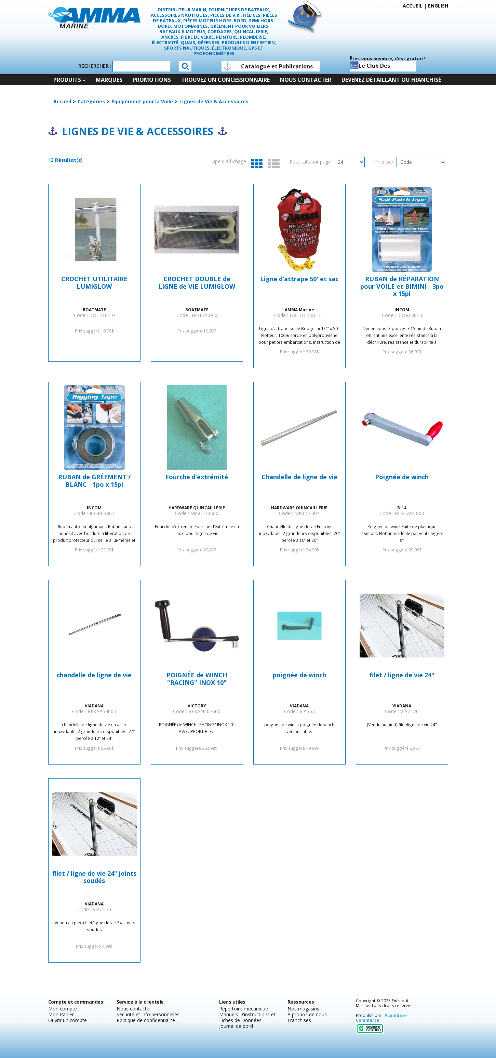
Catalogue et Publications (277, 66)
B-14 (401, 507)
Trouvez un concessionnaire (225, 79)
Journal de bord (236, 1026)
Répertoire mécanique (243, 1008)
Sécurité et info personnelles (148, 1014)
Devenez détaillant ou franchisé (391, 79)
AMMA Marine (299, 309)
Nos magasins (303, 1008)
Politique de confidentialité (146, 1020)
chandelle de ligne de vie (94, 675)
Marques (109, 79)
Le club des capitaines (370, 66)
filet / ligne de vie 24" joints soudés (94, 877)
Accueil (413, 5)
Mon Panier (61, 1014)
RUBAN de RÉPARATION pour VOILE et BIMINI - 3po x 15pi (402, 286)
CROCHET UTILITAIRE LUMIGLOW (94, 282)
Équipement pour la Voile (142, 101)
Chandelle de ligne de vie (299, 477)
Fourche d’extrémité (196, 477)
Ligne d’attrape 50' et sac (299, 279)
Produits (69, 79)
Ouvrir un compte (67, 1020)
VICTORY (197, 705)
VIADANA (94, 705)
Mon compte (62, 1008)
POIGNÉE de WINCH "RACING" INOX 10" (196, 679)
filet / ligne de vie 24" (402, 675)
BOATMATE (94, 309)
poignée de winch (299, 675)
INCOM (401, 309)
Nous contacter (305, 79)
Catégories (91, 101)
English (438, 5)
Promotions (152, 79)
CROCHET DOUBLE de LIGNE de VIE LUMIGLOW (196, 282)
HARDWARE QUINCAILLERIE (197, 507)
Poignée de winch (402, 477)
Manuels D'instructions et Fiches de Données (247, 1017)
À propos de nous (307, 1014)
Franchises (299, 1020)
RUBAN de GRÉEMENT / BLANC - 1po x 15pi (94, 480)
